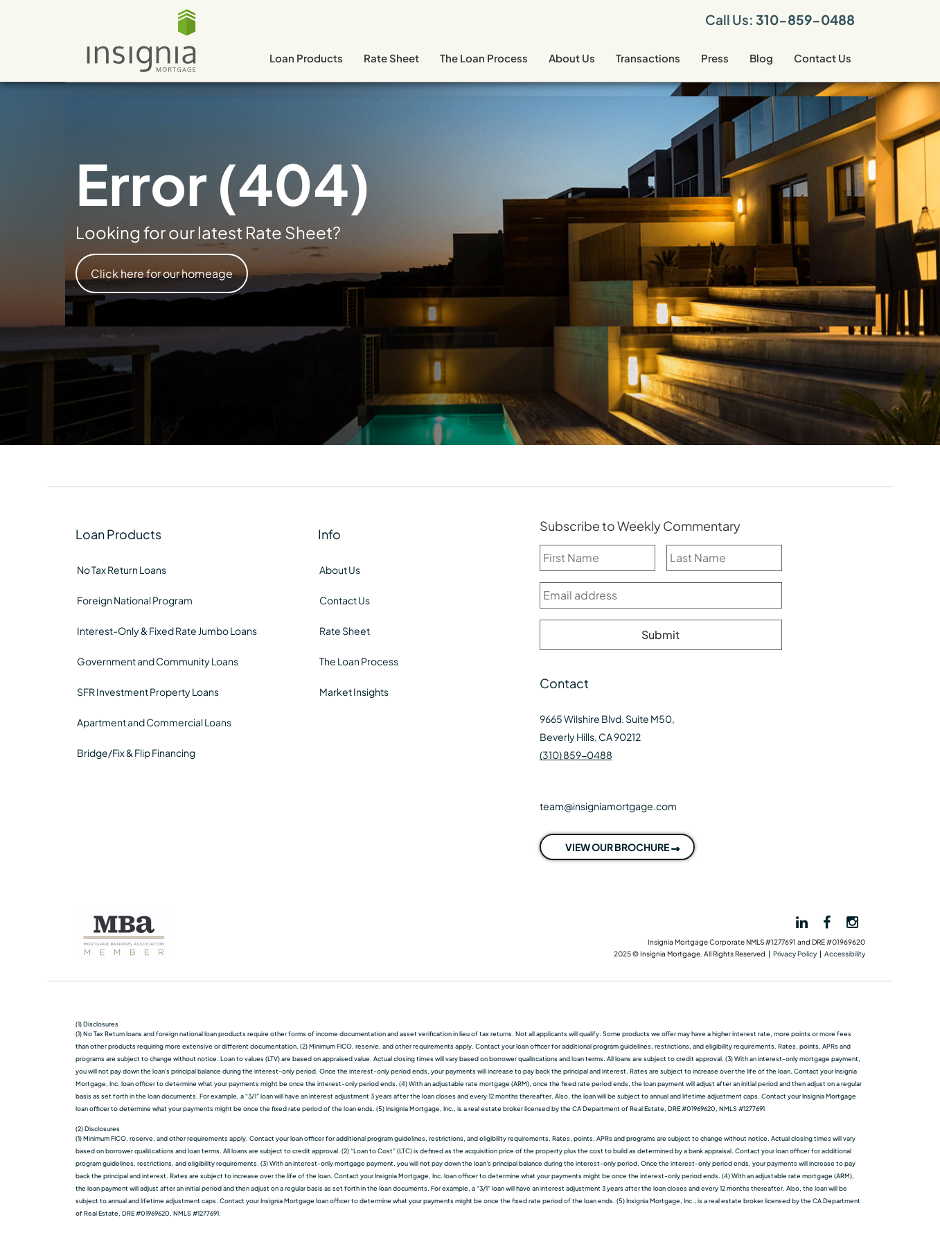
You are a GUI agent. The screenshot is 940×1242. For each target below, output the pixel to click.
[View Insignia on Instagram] (852, 921)
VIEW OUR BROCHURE (617, 847)
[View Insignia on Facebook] (828, 921)
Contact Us (822, 57)
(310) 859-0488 (576, 755)
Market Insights (354, 691)
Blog (761, 57)
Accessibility (844, 954)
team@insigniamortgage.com (608, 806)
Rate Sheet (391, 57)
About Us (572, 57)
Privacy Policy (795, 954)
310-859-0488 (805, 19)
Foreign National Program (135, 600)
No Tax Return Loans (121, 569)
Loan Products (306, 57)
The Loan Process (484, 57)
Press (715, 57)
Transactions (648, 57)
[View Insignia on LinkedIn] (801, 922)
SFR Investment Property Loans (148, 691)
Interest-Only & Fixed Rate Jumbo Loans (167, 630)
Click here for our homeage (162, 273)
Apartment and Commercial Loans (154, 722)
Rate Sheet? (293, 232)
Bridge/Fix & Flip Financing (136, 752)
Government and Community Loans (157, 661)
